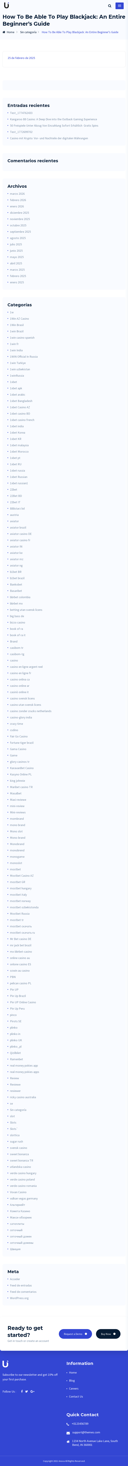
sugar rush (16, 1141)
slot (12, 1116)
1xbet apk (16, 388)
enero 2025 (17, 282)
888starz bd (17, 508)
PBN (13, 977)
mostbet (15, 869)
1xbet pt (15, 458)
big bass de (17, 616)
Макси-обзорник (21, 1217)
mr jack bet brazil (20, 945)
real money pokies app (24, 1065)
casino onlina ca (20, 679)
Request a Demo (75, 1334)
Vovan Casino (18, 1192)
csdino (14, 730)
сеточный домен (21, 1236)
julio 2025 (16, 244)
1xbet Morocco (19, 451)
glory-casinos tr (20, 762)
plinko (14, 1027)
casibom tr (16, 648)
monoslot (16, 863)
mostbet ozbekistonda (24, 907)
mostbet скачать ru (22, 932)
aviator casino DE (21, 534)
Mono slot (16, 831)
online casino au (20, 958)
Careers (73, 1388)
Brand (14, 641)
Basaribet (16, 591)
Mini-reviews (18, 812)
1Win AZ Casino (19, 318)
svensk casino (18, 1148)
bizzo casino (17, 622)
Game (13, 755)
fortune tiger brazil (22, 743)
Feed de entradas (21, 1285)
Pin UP (14, 989)
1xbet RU (16, 464)
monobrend (17, 850)
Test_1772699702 (21, 132)
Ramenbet (16, 1059)
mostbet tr (17, 920)
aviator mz (16, 559)
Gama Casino (18, 749)
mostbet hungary (21, 888)
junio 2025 (16, 251)
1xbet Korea (17, 432)
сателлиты (17, 1224)
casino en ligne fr (20, 673)
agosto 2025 (18, 238)
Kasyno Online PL (21, 774)
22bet (13, 489)
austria (14, 515)
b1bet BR (16, 572)
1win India (16, 350)
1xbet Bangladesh (21, 401)
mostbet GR (17, 882)
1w (12, 312)
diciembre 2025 (19, 213)
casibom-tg (17, 654)
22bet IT (15, 502)
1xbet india (17, 426)
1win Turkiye (18, 363)
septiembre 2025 (20, 232)
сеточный (16, 1230)
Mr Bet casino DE (20, 939)
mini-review (17, 806)
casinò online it (19, 692)
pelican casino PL (20, 983)
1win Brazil (17, 331)
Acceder (15, 1279)
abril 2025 (16, 263)
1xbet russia (17, 470)
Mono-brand (17, 838)
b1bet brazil (17, 578)
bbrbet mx (16, 603)
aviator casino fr (20, 540)
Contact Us (76, 1396)
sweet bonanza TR (21, 1160)
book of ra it (18, 635)
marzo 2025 (17, 270)
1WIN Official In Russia (24, 356)
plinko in (15, 1034)
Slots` (14, 1129)
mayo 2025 (17, 257)
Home (8, 32)
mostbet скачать (21, 926)
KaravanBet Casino (22, 768)
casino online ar (19, 686)
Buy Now (108, 1334)
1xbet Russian (18, 477)
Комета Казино (20, 1211)
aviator (14, 521)
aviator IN (16, 546)
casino (14, 660)
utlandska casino (20, 1167)
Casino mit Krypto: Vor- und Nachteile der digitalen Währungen (49, 138)
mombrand (17, 819)
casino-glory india (21, 717)
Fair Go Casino (19, 736)
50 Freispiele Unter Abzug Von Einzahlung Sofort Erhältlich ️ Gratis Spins (54, 125)
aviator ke (16, 553)
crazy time (16, 724)
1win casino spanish (22, 337)
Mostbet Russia (20, 913)
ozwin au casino (20, 970)
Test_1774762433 (21, 113)
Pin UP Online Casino (23, 1002)
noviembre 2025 (20, 219)
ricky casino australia (23, 1097)
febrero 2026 (18, 200)
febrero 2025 (18, 276)
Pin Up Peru (17, 1008)
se (11, 1103)
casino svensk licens (22, 698)
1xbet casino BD (20, 413)
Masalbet (16, 793)
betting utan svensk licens (26, 610)
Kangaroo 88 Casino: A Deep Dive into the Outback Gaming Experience (53, 119)
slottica (15, 1135)
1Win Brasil (17, 325)
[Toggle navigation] (119, 5)
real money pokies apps (24, 1072)
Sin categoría (28, 32)
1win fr (14, 344)
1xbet (13, 382)
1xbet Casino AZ (20, 407)
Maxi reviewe (18, 800)
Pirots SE (16, 1021)
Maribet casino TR (21, 787)
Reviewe (15, 1084)
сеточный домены (21, 1243)
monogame (17, 857)
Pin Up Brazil (18, 996)
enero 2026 (17, 206)
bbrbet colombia (20, 597)
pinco (13, 1015)
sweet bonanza (19, 1154)
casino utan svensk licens (25, 705)
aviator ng (16, 565)
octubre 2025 (18, 225)
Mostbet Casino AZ (22, 876)
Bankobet (16, 584)
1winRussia (17, 375)
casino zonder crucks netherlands (31, 711)
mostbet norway (20, 901)
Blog (72, 1380)
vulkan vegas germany (24, 1198)
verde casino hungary (23, 1173)
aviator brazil (18, 527)
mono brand (17, 825)
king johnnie (17, 781)
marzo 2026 (17, 194)
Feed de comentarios (23, 1292)
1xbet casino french (22, 420)
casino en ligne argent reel (26, 667)
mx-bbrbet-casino (21, 951)
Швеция (15, 1249)
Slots (13, 1122)
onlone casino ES (20, 964)
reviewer (15, 1091)
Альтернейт (17, 1205)
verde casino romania (23, 1186)
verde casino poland (22, 1179)
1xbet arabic (17, 394)
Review (14, 1078)
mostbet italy (18, 894)
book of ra (16, 629)
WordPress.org (19, 1298)
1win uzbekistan (20, 369)
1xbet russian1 (19, 483)
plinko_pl (16, 1046)
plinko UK (16, 1040)
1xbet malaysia (19, 445)
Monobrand (17, 844)
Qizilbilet (15, 1053)
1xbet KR (15, 439)
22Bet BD (16, 496)
